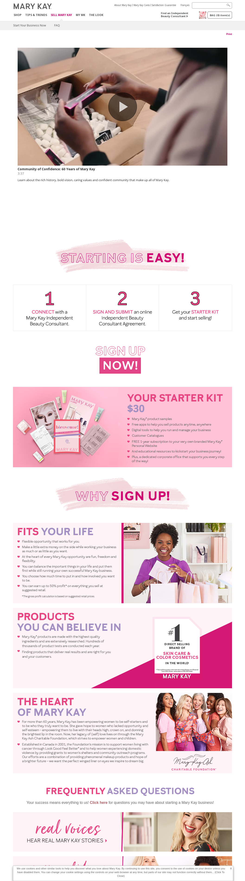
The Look (96, 14)
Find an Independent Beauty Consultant (174, 15)
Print (229, 34)
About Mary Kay (122, 5)
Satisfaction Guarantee (164, 5)
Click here (98, 762)
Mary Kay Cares (142, 5)
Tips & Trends (36, 14)
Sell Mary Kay (61, 15)
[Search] (212, 5)
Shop (18, 14)
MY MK (80, 14)
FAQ (57, 25)
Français (185, 5)
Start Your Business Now (29, 25)
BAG (220, 15)
